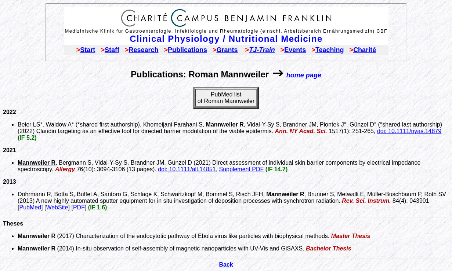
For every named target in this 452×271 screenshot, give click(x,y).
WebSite (57, 207)
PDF (79, 207)
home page (303, 75)
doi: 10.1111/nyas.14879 (409, 131)
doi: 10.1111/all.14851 (187, 169)
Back (226, 264)
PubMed (30, 207)
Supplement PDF (241, 169)
